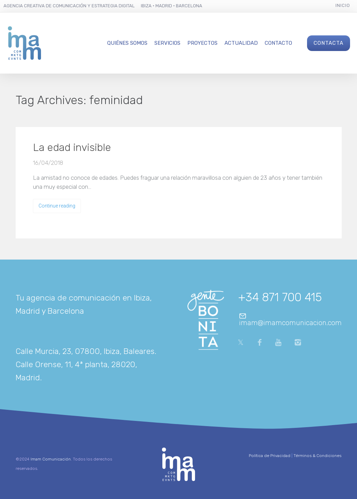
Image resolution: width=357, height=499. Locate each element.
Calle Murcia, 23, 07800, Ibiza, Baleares (85, 351)
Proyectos (202, 43)
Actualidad (241, 43)
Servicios (167, 43)
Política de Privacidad (269, 455)
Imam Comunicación (51, 459)
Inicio (342, 5)
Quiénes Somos (127, 43)
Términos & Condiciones (317, 455)
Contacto (278, 43)
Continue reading (57, 206)
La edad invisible (72, 147)
